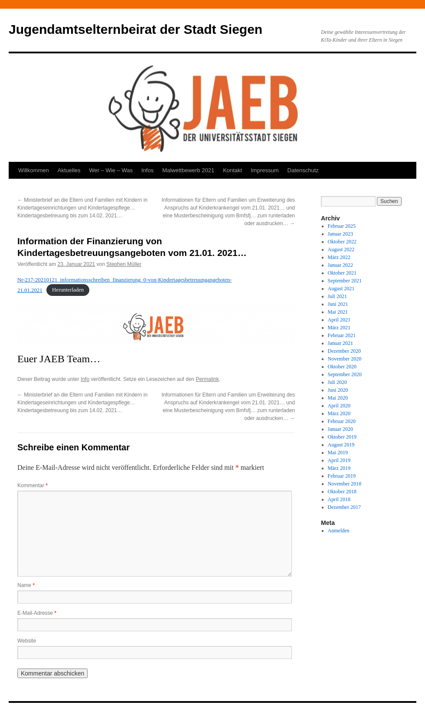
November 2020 (345, 359)
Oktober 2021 (342, 273)
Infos (147, 170)
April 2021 (339, 320)
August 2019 (341, 445)
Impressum (264, 170)
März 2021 (339, 328)
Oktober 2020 (342, 367)
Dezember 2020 (344, 351)
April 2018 (339, 499)
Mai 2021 (338, 312)
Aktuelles (69, 170)
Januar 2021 (340, 343)
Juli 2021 (337, 296)
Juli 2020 (337, 382)
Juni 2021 (338, 304)
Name (26, 585)
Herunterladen (68, 290)
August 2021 (341, 288)
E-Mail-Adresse (36, 613)
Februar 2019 (342, 476)
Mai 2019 (338, 452)
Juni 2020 (338, 390)
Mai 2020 (338, 398)
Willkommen (33, 170)
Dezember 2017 (344, 507)
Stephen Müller (123, 264)
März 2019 (339, 468)
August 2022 (341, 249)
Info (85, 379)
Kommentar (32, 485)
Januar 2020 (340, 429)
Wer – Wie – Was (111, 170)
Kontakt (232, 170)
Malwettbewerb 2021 (188, 170)
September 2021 (345, 281)
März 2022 (339, 257)
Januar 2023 (340, 234)
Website (26, 641)
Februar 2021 (342, 335)
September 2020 (345, 374)
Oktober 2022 (342, 242)
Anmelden (339, 531)
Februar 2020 (342, 421)
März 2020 (339, 413)
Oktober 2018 (342, 492)
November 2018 (345, 484)
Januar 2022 (340, 265)
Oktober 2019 (342, 437)
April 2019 (339, 460)
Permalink (207, 379)
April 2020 (339, 406)
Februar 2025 (342, 226)
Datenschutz (303, 170)
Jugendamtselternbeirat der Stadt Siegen (135, 29)
